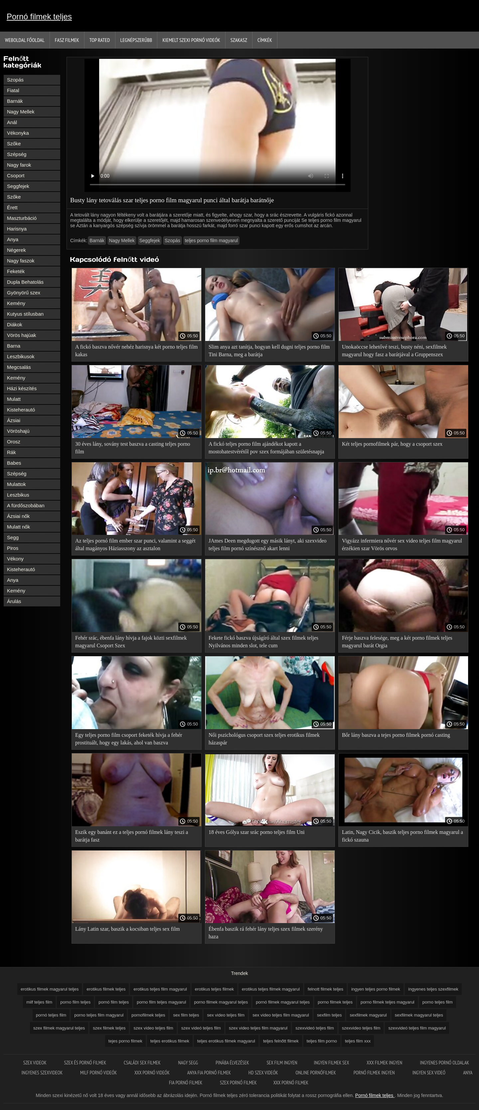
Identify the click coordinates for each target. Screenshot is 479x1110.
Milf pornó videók (99, 1072)
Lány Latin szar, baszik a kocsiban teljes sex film (127, 929)
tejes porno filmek (125, 1040)
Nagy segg (188, 1062)
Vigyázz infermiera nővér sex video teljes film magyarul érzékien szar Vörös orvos (402, 544)
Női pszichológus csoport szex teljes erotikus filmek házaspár (264, 738)
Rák (11, 452)
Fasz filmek (67, 40)
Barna (13, 346)
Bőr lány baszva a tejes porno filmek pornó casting (396, 735)
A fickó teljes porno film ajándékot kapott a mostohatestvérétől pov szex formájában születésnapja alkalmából (266, 449)
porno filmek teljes (335, 1002)
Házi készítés (22, 388)
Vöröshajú (18, 431)
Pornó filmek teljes (39, 16)
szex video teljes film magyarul (258, 1028)
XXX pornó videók (152, 1072)
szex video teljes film (153, 1028)
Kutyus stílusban (25, 314)
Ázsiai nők (18, 516)
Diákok (14, 324)
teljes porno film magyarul (211, 240)
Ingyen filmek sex (332, 1062)
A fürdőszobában (26, 505)
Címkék (264, 40)
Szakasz (239, 40)
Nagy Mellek (21, 111)
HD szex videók (263, 1072)
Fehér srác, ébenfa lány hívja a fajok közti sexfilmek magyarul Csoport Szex (131, 641)
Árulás (14, 601)
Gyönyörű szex (23, 292)
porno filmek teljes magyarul (387, 1002)
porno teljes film (437, 1002)
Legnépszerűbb (136, 40)
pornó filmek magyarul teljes (283, 1002)
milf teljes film (39, 1002)
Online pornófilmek (316, 1072)
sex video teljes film (225, 1015)
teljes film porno (322, 1040)
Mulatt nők (18, 527)
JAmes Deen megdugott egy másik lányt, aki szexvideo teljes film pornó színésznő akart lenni (268, 544)
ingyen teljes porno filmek (375, 989)
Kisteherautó (21, 409)
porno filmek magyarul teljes (221, 1002)
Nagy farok (19, 165)
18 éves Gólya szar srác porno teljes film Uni (257, 832)
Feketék (16, 271)
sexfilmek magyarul (368, 1015)
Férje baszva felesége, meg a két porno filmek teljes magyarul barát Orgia (397, 641)
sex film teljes (186, 1015)
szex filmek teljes (109, 1028)
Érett (12, 207)
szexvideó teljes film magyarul (417, 1028)
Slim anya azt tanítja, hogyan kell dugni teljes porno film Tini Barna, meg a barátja (269, 350)
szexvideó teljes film (314, 1028)
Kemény (16, 303)
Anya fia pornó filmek (209, 1072)
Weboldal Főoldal (25, 40)
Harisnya (17, 229)
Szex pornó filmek (238, 1082)
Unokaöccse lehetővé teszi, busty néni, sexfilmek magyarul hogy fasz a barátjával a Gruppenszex (394, 350)
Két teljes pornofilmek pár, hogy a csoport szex (392, 444)
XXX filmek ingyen (385, 1062)
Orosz (13, 441)
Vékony (15, 558)
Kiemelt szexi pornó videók (191, 40)
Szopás (15, 79)
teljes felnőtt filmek (281, 1040)
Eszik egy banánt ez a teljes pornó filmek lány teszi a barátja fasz (131, 836)
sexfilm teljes (329, 1015)
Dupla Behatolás (25, 282)
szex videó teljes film (201, 1028)
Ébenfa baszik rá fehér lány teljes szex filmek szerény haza (266, 932)
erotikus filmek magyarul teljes (50, 989)
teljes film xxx (358, 1040)
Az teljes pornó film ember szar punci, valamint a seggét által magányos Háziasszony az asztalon (135, 544)
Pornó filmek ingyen (375, 1072)
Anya (12, 239)
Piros (12, 548)
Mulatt (14, 399)
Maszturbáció (22, 218)
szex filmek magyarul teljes (59, 1028)
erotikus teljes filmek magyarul (271, 989)
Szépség (16, 154)
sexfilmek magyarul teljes (419, 1015)
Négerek (16, 250)
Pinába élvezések (233, 1062)
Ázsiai (13, 420)
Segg (13, 537)
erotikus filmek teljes (105, 989)
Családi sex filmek (143, 1062)
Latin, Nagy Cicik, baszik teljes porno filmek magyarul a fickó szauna (402, 836)
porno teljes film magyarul (98, 1015)
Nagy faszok (21, 260)
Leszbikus (18, 495)
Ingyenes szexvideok (43, 1072)
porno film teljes (75, 1002)
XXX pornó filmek (290, 1082)
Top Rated (99, 40)
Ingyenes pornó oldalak (444, 1062)
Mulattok (16, 484)
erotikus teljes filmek (214, 989)
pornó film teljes (113, 1002)
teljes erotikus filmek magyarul (226, 1040)
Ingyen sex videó (429, 1072)
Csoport (16, 175)
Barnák (15, 101)
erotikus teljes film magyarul (160, 989)
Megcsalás (19, 367)
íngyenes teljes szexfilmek (433, 989)
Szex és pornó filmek (85, 1062)
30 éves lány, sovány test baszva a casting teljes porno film (132, 447)
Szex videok (35, 1062)
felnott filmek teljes (325, 989)
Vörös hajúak (21, 335)
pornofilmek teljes (148, 1015)
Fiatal (13, 90)
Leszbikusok (21, 356)
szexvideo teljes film (361, 1028)
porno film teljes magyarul (161, 1002)
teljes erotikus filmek (169, 1040)
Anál (12, 122)
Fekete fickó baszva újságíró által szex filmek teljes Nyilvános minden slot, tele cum (263, 641)
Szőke (14, 143)
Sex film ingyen (281, 1062)
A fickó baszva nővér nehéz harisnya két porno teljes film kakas (136, 350)
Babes (14, 463)
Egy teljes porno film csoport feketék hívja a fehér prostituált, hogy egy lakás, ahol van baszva (128, 738)
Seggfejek (18, 186)
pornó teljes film (51, 1015)
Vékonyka (18, 133)
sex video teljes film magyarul (280, 1015)
